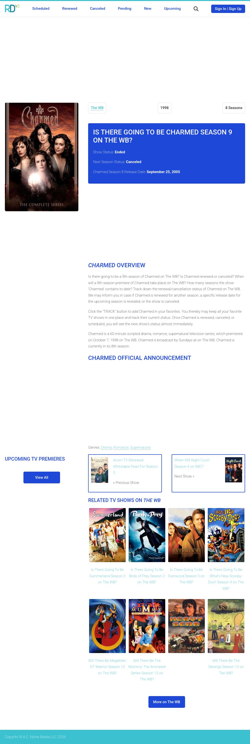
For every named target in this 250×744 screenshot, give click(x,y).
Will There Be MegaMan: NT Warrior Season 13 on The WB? (107, 666)
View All (41, 477)
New (147, 8)
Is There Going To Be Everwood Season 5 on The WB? (186, 575)
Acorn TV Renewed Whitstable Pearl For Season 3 (135, 466)
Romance (121, 447)
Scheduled (40, 8)
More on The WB (166, 702)
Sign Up (235, 9)
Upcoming (172, 8)
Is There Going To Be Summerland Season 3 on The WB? (107, 575)
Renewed (69, 8)
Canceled (97, 8)
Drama (106, 447)
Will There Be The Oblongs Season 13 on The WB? (226, 666)
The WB (97, 108)
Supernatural (140, 447)
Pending (124, 8)
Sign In (220, 9)
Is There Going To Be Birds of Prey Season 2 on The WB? (147, 575)
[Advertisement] (125, 56)
